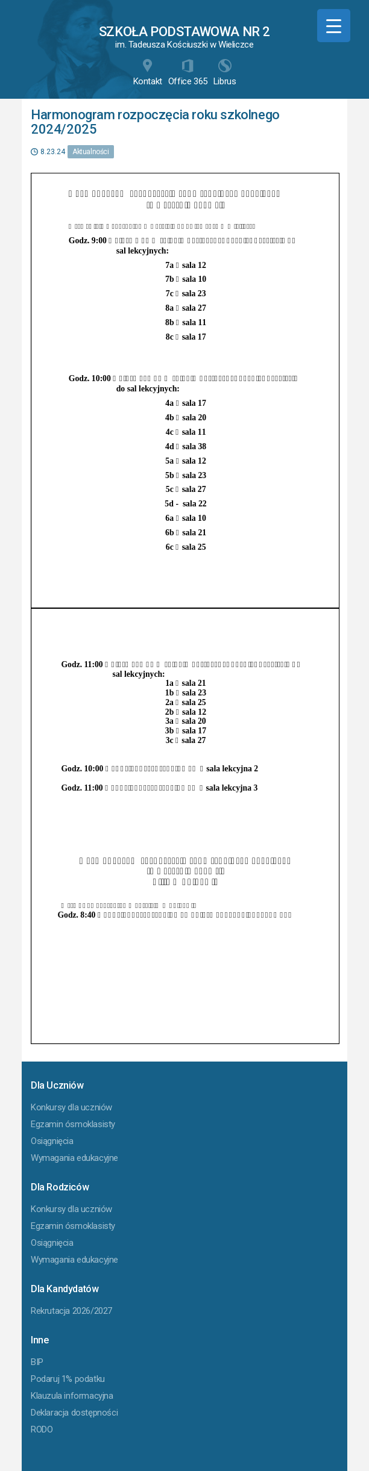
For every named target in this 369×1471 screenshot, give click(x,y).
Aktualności (90, 152)
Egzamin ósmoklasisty (73, 1124)
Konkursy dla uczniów (71, 1107)
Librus (224, 73)
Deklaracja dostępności (74, 1412)
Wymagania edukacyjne (74, 1157)
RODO (41, 1429)
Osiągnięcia (52, 1141)
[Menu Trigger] (333, 25)
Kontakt (147, 73)
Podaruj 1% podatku (68, 1378)
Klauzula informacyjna (72, 1395)
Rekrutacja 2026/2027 (71, 1310)
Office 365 (187, 73)
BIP (37, 1362)
